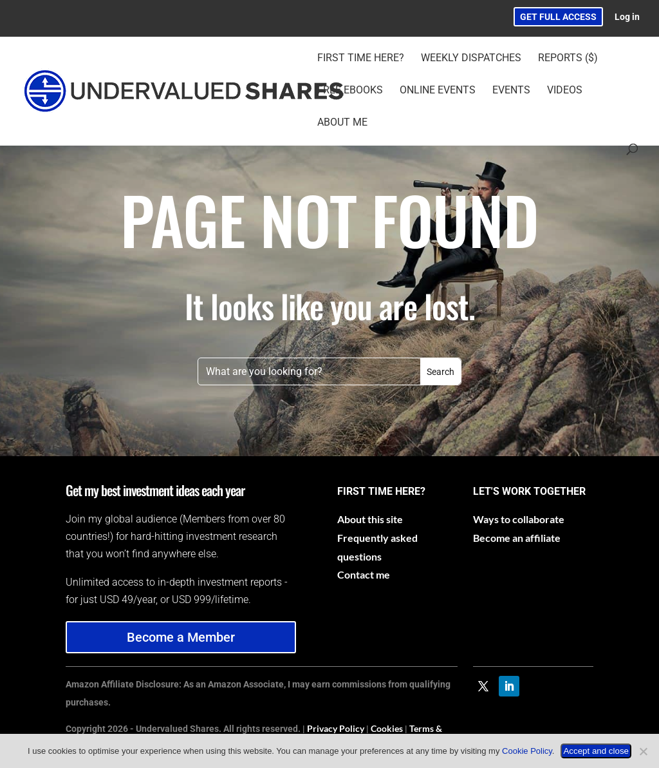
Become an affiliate (517, 538)
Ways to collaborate (518, 519)
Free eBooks (350, 91)
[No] (642, 751)
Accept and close (596, 751)
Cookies (387, 728)
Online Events (438, 91)
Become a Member (181, 637)
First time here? (360, 58)
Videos (564, 91)
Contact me (363, 574)
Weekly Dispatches (471, 58)
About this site (370, 519)
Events (511, 91)
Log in (627, 17)
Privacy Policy (335, 728)
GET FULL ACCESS (558, 17)
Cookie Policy (527, 751)
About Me (342, 123)
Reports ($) (568, 58)
